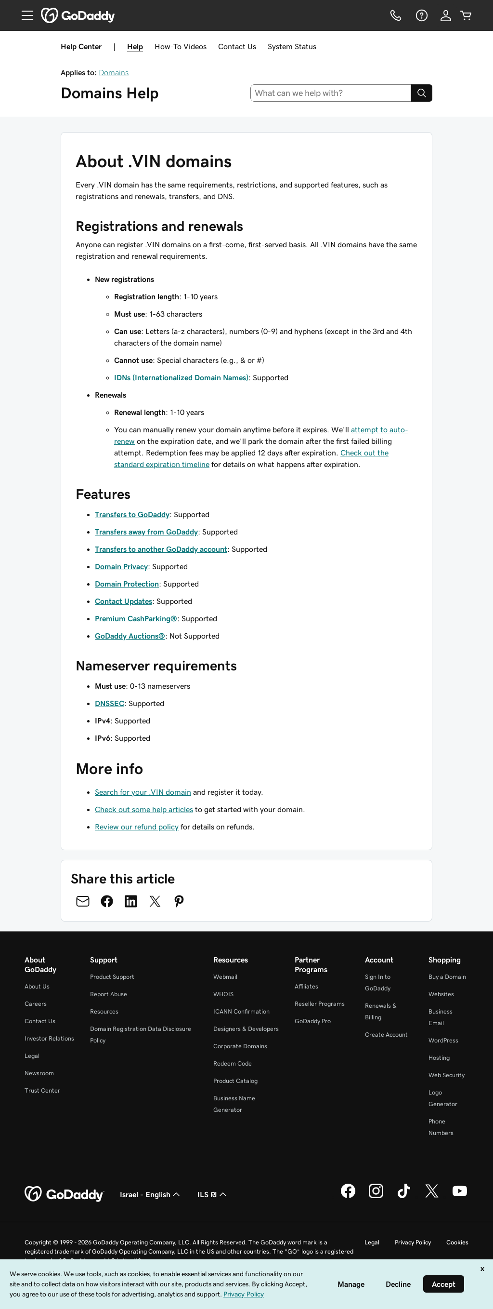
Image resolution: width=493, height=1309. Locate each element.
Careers (36, 1004)
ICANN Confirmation (241, 1011)
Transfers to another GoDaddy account (161, 549)
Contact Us (237, 46)
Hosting (439, 1058)
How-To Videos (181, 46)
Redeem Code (232, 1063)
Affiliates (306, 986)
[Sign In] (446, 15)
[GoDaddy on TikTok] (404, 1197)
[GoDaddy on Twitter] (432, 1197)
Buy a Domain (447, 977)
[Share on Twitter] (155, 901)
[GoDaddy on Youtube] (459, 1197)
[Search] (421, 93)
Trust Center (42, 1090)
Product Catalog (235, 1081)
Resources (104, 1011)
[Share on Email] (83, 901)
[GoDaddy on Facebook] (348, 1197)
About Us (37, 986)
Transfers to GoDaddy (132, 514)
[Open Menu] (23, 15)
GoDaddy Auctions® (130, 636)
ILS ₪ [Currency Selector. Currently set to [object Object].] (213, 1194)
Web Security (446, 1075)
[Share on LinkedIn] (131, 901)
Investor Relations (49, 1038)
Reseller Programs (320, 1004)
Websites (441, 994)
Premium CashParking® (136, 618)
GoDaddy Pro (313, 1021)
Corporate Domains (240, 1046)
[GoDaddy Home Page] (64, 1194)
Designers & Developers (246, 1029)
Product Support (112, 977)
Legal (32, 1056)
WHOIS (223, 994)
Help (135, 46)
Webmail (225, 977)
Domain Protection (127, 584)
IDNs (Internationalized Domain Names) (181, 377)
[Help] (421, 15)
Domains (114, 72)
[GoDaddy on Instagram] (376, 1197)
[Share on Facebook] (107, 901)
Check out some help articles (144, 809)
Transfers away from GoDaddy (146, 531)
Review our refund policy (137, 826)
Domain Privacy (121, 566)
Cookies (457, 1242)
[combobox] (331, 93)
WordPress (443, 1040)
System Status (292, 46)
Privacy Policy (413, 1242)
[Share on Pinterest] (179, 901)
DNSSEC (109, 703)
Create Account (386, 1034)
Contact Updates (123, 601)
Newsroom (39, 1073)
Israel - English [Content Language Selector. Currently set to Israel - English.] (151, 1194)
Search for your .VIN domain (143, 792)
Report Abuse (108, 994)
